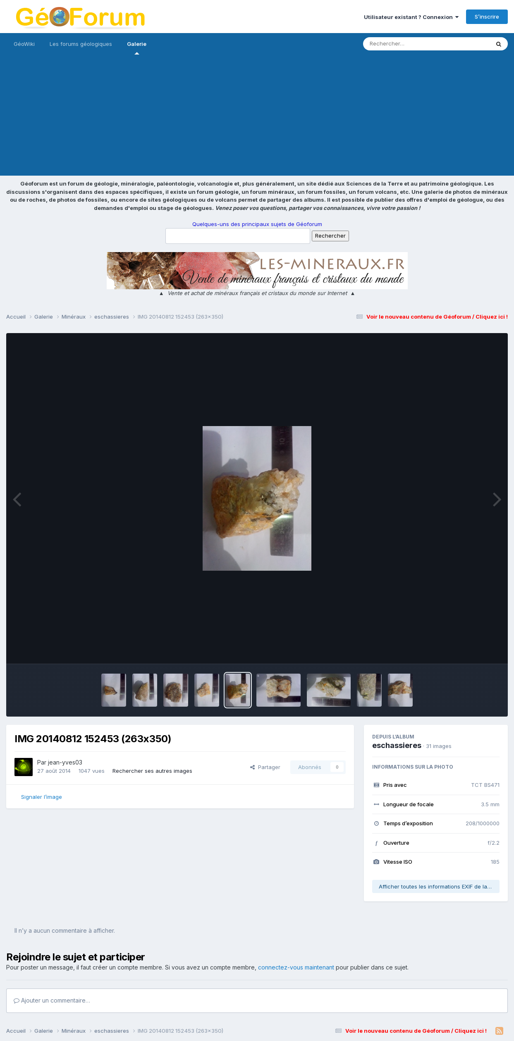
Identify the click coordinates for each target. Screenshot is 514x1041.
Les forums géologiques (81, 43)
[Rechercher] (402, 43)
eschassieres (396, 745)
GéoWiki (24, 43)
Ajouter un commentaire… (52, 1000)
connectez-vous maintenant (296, 967)
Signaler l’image (41, 796)
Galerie (136, 47)
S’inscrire (487, 16)
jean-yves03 (65, 762)
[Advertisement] (257, 118)
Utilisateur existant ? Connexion (411, 17)
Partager (265, 767)
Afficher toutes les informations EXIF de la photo (439, 886)
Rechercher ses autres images (152, 770)
